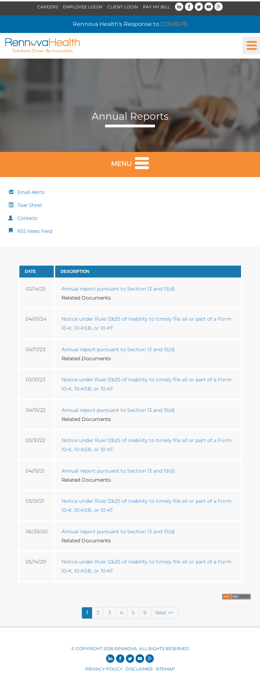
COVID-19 (174, 24)
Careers (47, 6)
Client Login (122, 6)
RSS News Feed (35, 231)
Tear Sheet (30, 205)
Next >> (164, 612)
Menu (130, 162)
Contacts (28, 218)
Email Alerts (31, 192)
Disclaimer (139, 669)
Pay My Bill (156, 6)
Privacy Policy (104, 669)
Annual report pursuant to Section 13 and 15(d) (118, 289)
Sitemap (165, 669)
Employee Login (82, 6)
